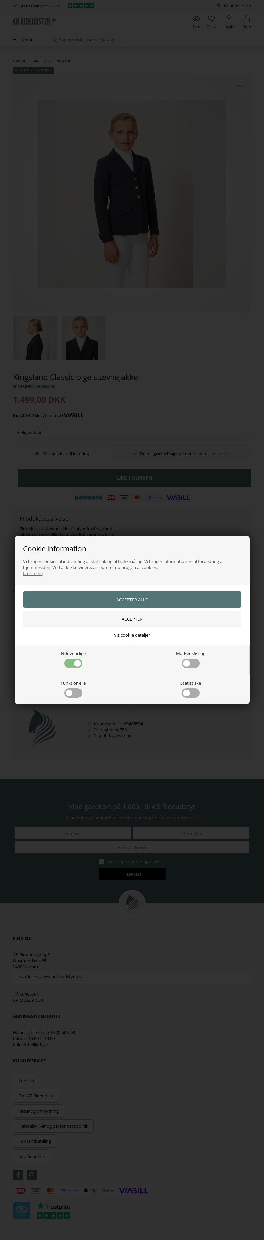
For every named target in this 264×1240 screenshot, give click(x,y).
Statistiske (190, 689)
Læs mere (33, 573)
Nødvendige (73, 659)
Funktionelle (73, 689)
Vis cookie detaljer (132, 635)
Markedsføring (190, 659)
